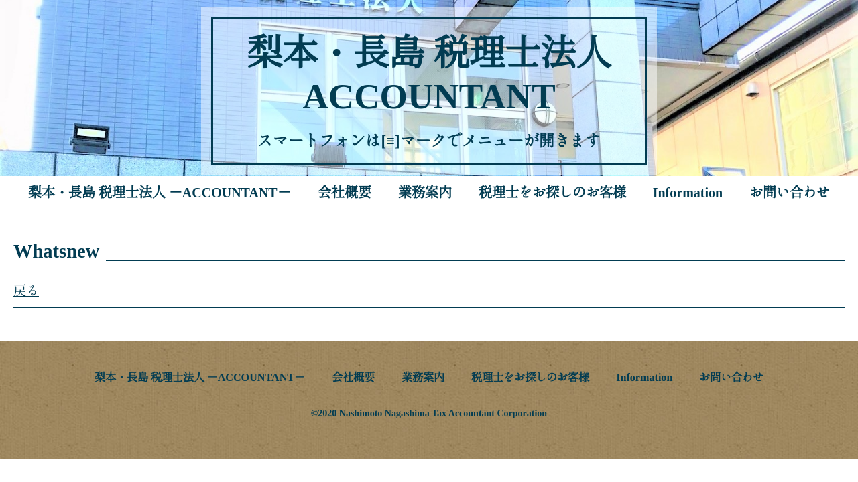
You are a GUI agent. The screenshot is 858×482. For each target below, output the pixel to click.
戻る (26, 291)
